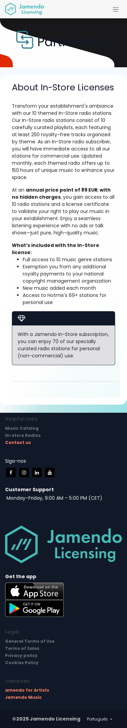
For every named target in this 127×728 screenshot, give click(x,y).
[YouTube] (50, 472)
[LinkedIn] (37, 472)
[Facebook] (11, 472)
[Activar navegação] (115, 9)
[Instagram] (24, 472)
